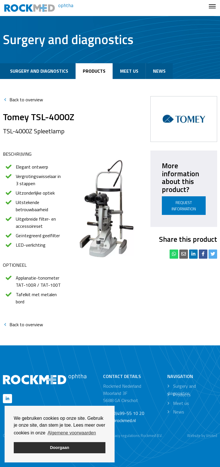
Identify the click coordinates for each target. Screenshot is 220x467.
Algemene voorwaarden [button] (72, 432)
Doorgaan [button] (59, 447)
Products (94, 71)
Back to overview (23, 99)
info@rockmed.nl (119, 420)
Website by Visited (202, 435)
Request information (184, 205)
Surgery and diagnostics (39, 71)
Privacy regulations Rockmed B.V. (135, 435)
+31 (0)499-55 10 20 (123, 413)
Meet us (129, 71)
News (159, 71)
